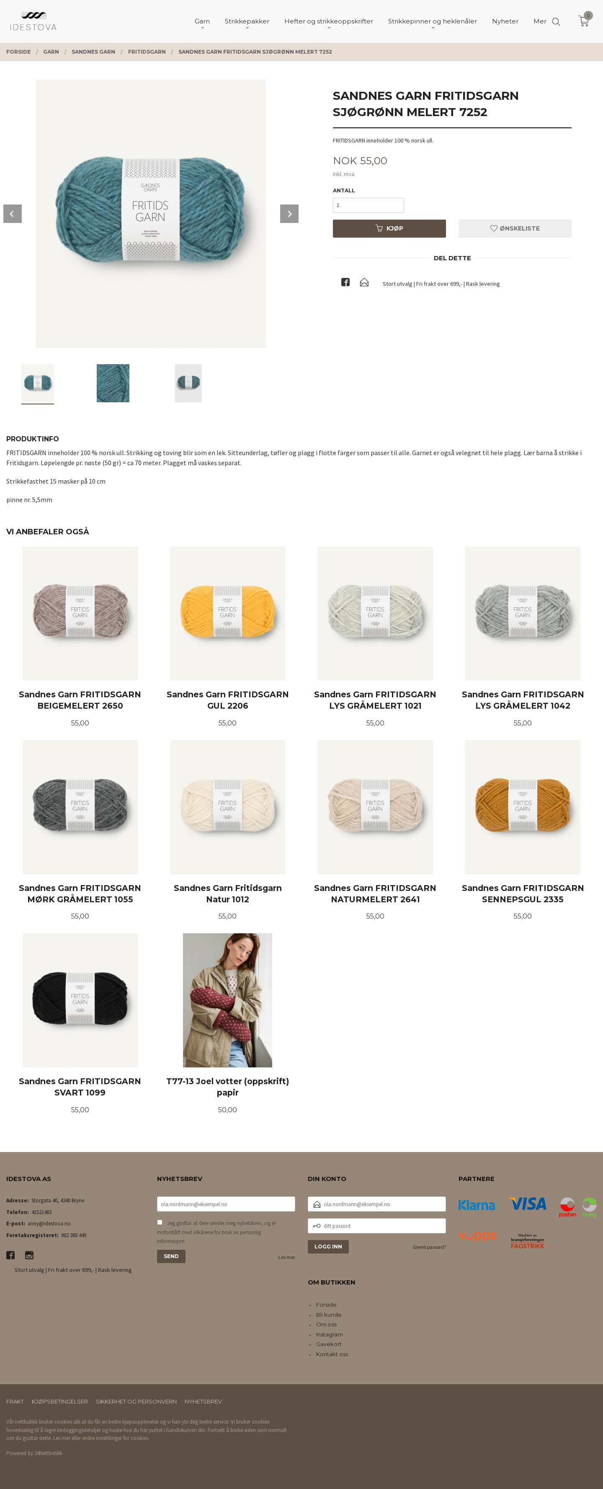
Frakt (15, 1401)
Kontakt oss (332, 1354)
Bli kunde (329, 1314)
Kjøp (389, 228)
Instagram (329, 1334)
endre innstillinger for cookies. (115, 1438)
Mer (539, 21)
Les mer (286, 1257)
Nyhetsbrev (203, 1401)
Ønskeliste (515, 228)
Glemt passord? (429, 1247)
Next (289, 214)
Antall (344, 190)
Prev (12, 214)
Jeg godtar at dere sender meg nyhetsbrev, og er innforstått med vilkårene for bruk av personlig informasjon (216, 1232)
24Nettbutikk (48, 1453)
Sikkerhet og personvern (136, 1401)
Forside (326, 1304)
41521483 (41, 1212)
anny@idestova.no (49, 1223)
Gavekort (329, 1344)
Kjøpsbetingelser (60, 1401)
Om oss (326, 1324)
